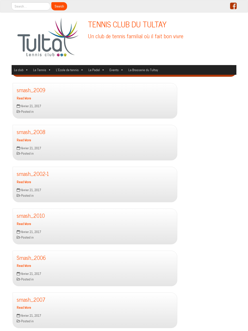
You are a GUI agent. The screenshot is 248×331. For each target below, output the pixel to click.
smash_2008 (31, 131)
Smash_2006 (31, 257)
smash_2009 (31, 89)
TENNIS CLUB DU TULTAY (127, 24)
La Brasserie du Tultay (143, 70)
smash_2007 (31, 299)
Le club (21, 70)
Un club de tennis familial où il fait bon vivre (135, 35)
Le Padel (96, 70)
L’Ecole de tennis (70, 70)
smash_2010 (31, 215)
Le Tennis (42, 70)
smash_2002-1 (33, 173)
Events (116, 70)
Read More (24, 98)
